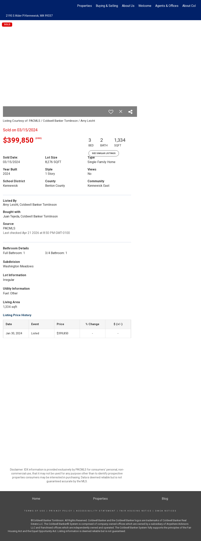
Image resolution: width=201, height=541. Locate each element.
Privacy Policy (60, 511)
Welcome (144, 6)
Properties (84, 6)
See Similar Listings (104, 153)
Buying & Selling (107, 6)
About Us (128, 6)
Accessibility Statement (96, 511)
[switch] (111, 111)
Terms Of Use (34, 511)
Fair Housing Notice (136, 511)
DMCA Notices (165, 511)
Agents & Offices (166, 6)
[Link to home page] (7, 6)
